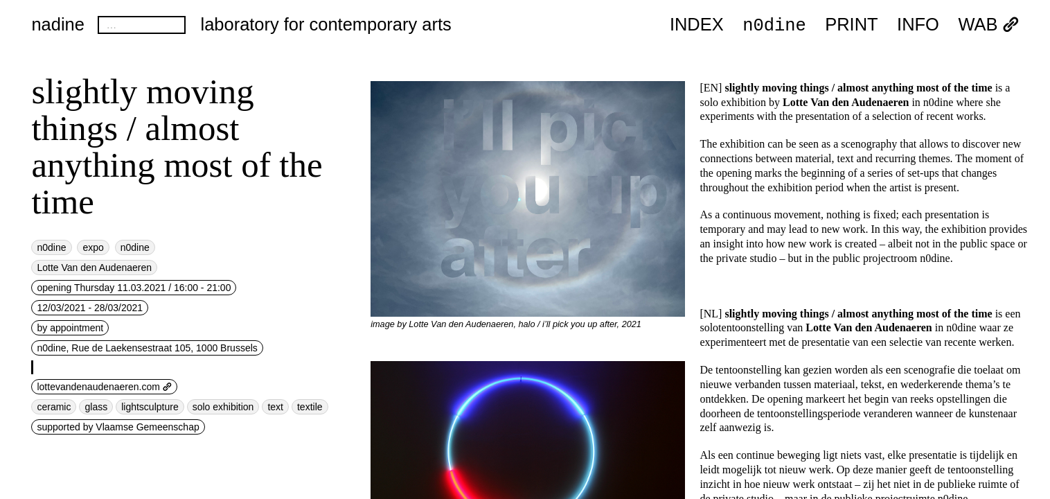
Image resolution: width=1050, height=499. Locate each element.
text (275, 406)
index (697, 25)
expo (92, 247)
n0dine (774, 24)
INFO (918, 25)
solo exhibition (223, 406)
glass (95, 406)
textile (310, 406)
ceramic (54, 406)
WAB (988, 25)
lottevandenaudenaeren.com (104, 386)
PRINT (851, 25)
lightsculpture (150, 406)
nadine (57, 24)
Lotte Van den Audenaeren (94, 267)
